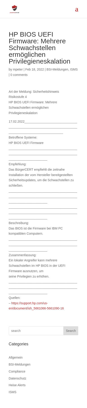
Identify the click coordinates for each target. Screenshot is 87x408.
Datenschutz (17, 378)
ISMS (74, 69)
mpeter (18, 69)
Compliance (17, 371)
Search (71, 331)
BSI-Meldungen (57, 69)
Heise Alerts (17, 385)
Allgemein (16, 357)
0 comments (18, 75)
